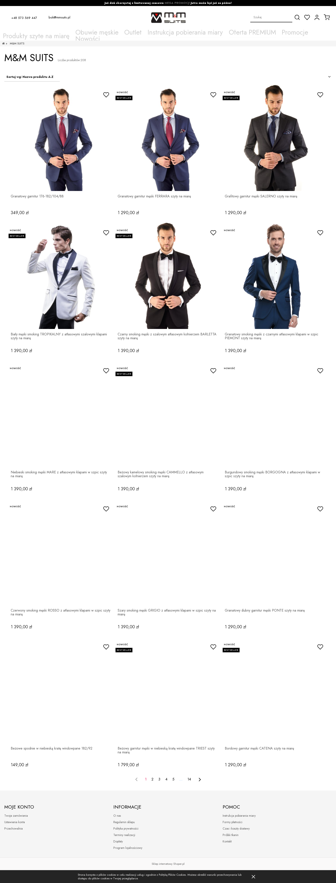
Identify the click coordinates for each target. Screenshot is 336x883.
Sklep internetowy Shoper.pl (168, 864)
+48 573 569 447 (24, 17)
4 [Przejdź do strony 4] (166, 779)
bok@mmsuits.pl (59, 17)
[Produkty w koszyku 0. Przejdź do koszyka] (327, 17)
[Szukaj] (297, 17)
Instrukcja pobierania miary (239, 815)
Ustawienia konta (14, 822)
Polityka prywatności (125, 828)
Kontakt (227, 841)
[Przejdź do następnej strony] (200, 779)
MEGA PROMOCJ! (177, 3)
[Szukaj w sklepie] (271, 17)
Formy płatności (232, 822)
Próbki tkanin (230, 835)
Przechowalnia (13, 828)
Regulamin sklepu (124, 822)
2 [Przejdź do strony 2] (152, 779)
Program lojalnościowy (127, 848)
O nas (117, 815)
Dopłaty (118, 841)
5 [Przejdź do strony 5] (173, 779)
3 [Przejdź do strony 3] (159, 779)
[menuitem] (79, 32)
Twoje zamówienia (16, 815)
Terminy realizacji (124, 835)
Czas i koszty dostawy (236, 828)
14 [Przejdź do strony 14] (189, 779)
